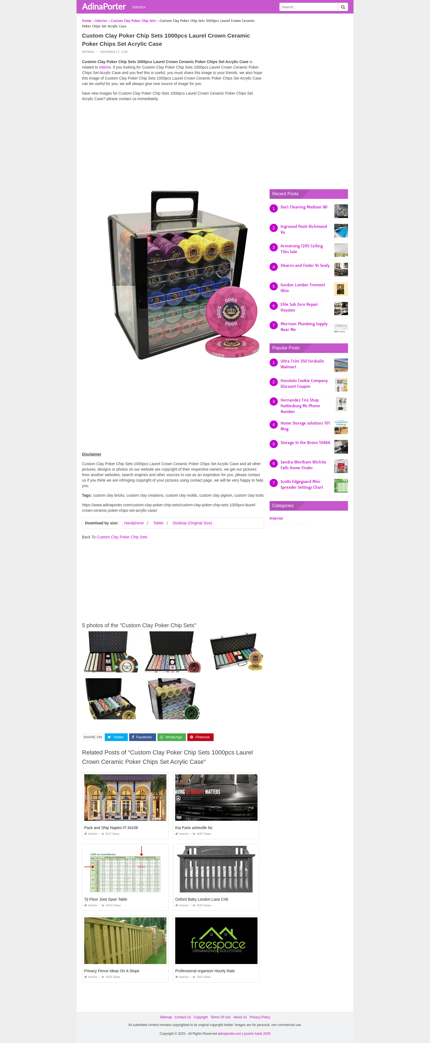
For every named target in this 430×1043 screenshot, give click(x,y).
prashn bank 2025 (257, 1034)
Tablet (158, 523)
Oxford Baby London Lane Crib (201, 899)
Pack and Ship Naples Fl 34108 (111, 828)
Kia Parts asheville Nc (194, 828)
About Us (240, 1017)
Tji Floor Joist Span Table (105, 899)
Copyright (201, 1017)
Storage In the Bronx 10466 (305, 442)
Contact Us (183, 1017)
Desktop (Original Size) (192, 523)
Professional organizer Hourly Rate (205, 971)
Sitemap (166, 1017)
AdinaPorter (104, 6)
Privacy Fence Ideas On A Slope (111, 971)
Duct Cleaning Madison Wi (304, 207)
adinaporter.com (229, 1034)
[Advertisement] (173, 144)
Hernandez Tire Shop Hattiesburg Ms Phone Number (300, 406)
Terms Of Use (221, 1017)
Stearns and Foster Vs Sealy (305, 265)
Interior (139, 6)
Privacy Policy (260, 1017)
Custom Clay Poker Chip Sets (122, 537)
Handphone (134, 523)
